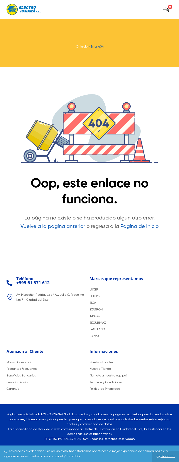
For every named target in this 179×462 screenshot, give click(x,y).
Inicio (84, 46)
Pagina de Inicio (139, 226)
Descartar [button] (167, 456)
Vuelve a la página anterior (52, 226)
